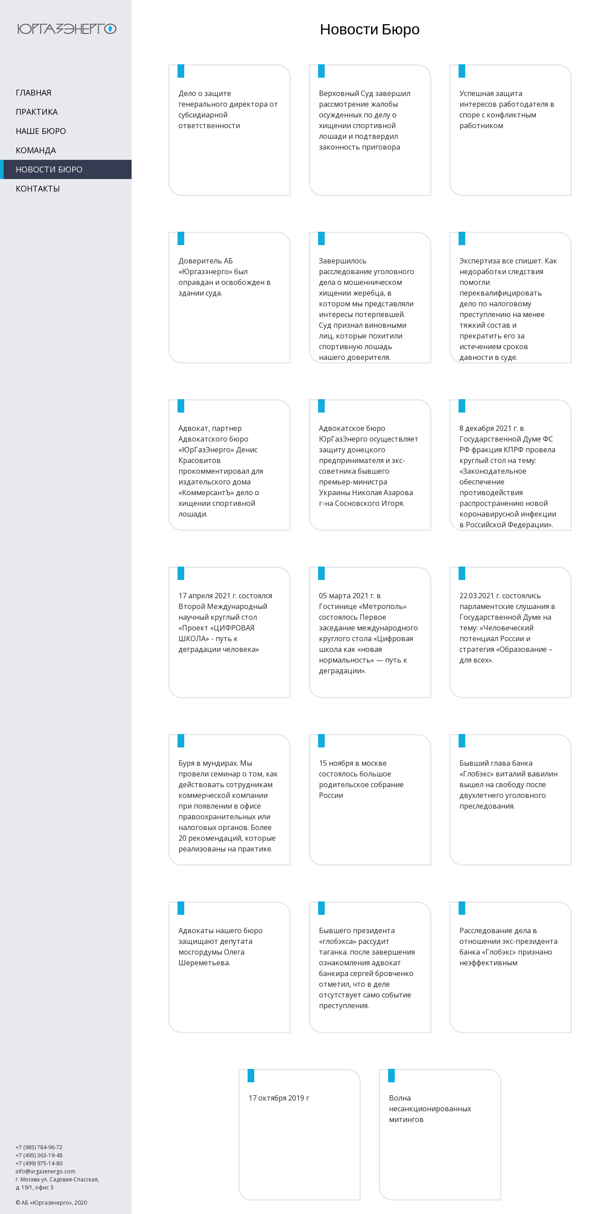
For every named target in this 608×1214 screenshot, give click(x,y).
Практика (37, 111)
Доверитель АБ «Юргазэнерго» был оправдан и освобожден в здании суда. (224, 277)
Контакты (38, 188)
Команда (36, 150)
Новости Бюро (49, 169)
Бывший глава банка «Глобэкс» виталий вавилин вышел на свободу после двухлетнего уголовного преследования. (508, 784)
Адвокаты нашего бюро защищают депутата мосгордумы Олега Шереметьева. (220, 947)
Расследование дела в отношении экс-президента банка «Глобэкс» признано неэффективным (508, 947)
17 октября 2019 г (278, 1098)
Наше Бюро (41, 130)
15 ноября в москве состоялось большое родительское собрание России (361, 779)
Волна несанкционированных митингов (430, 1108)
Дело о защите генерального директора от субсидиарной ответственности (228, 109)
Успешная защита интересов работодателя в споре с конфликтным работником (506, 109)
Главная (33, 92)
